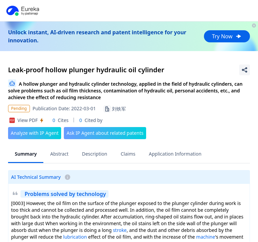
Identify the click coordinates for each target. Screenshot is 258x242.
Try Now (227, 36)
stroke (120, 230)
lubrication (75, 237)
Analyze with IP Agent (34, 133)
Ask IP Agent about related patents (105, 133)
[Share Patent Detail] (244, 70)
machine (205, 237)
